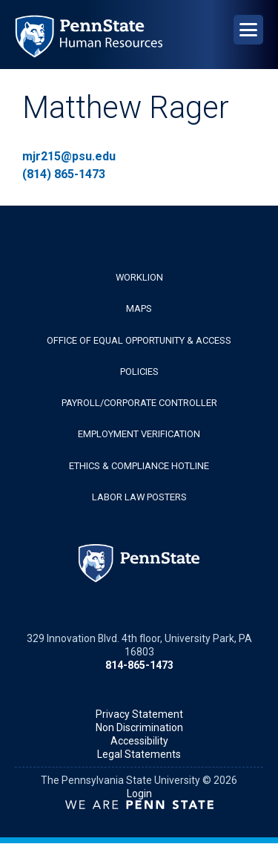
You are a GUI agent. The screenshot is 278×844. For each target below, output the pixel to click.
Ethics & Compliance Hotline (139, 465)
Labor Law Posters (139, 497)
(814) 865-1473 (63, 174)
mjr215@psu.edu (69, 156)
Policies (139, 371)
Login (139, 793)
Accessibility (139, 741)
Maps (139, 308)
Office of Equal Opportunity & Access (139, 340)
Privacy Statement (139, 714)
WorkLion (139, 277)
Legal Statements (139, 754)
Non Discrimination (139, 727)
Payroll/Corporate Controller (139, 402)
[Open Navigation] (248, 30)
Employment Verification (139, 433)
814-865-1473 (139, 665)
